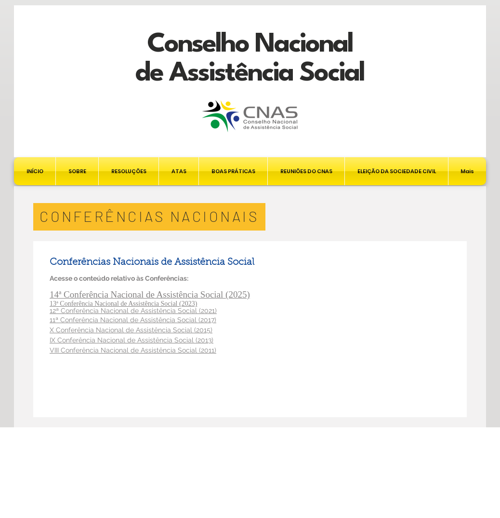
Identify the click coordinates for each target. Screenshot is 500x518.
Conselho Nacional (250, 44)
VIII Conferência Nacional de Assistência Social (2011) (133, 350)
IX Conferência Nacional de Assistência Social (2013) (131, 340)
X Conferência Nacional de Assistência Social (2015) (131, 330)
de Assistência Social (249, 73)
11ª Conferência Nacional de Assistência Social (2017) (133, 320)
